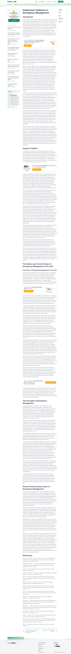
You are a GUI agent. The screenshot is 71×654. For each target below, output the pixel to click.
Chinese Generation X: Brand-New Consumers (14, 71)
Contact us (40, 646)
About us (54, 1)
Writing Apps (49, 1)
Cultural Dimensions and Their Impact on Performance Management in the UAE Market (14, 41)
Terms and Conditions (42, 642)
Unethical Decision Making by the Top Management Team (13, 48)
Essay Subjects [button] (42, 1)
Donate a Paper (41, 652)
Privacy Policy (40, 648)
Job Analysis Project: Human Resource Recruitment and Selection (13, 78)
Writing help (61, 1)
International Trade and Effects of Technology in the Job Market (14, 34)
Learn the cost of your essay (16, 638)
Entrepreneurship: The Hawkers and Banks (14, 28)
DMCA (39, 650)
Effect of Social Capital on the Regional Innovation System (13, 66)
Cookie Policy (40, 644)
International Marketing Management (12, 84)
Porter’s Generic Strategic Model (13, 60)
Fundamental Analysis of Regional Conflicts (12, 54)
